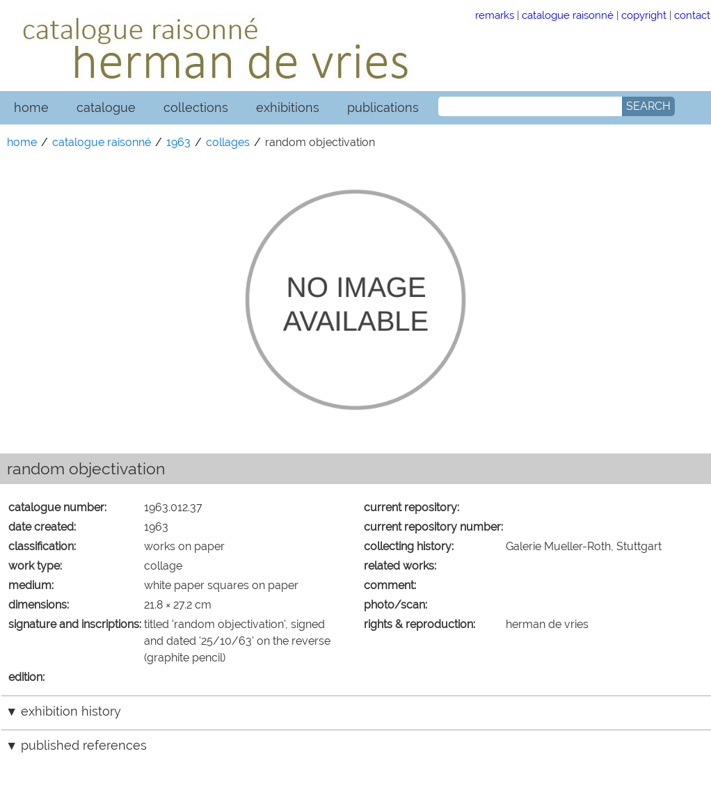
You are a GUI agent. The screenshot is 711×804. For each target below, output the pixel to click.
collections (195, 107)
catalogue (106, 107)
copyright (643, 15)
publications (383, 107)
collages (228, 142)
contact (692, 15)
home (31, 107)
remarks (494, 15)
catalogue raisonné (568, 15)
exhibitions (287, 107)
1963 (178, 142)
